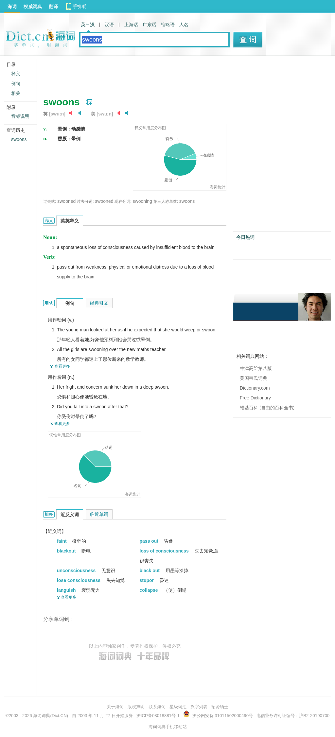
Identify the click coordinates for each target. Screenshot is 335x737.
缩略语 (168, 24)
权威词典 (33, 6)
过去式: (49, 201)
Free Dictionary (255, 397)
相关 (15, 93)
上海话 (131, 24)
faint (62, 541)
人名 (183, 24)
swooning (142, 201)
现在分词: (123, 201)
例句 (15, 83)
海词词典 (41, 715)
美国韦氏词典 (253, 378)
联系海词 (157, 706)
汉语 (109, 24)
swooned (66, 201)
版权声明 (136, 706)
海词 (12, 6)
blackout (67, 550)
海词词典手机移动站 (168, 726)
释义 (15, 73)
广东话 (149, 24)
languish (67, 590)
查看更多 (62, 366)
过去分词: (85, 201)
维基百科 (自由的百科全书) (267, 407)
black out (150, 570)
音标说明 (20, 116)
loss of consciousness (165, 550)
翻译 (53, 6)
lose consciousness (79, 580)
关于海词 (115, 706)
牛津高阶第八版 (256, 368)
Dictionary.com (255, 388)
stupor (147, 580)
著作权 (142, 646)
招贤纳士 (219, 706)
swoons (187, 201)
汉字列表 (198, 706)
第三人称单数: (165, 201)
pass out (150, 541)
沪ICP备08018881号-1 (158, 715)
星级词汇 (177, 706)
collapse (149, 590)
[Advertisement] (162, 73)
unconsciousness (77, 570)
